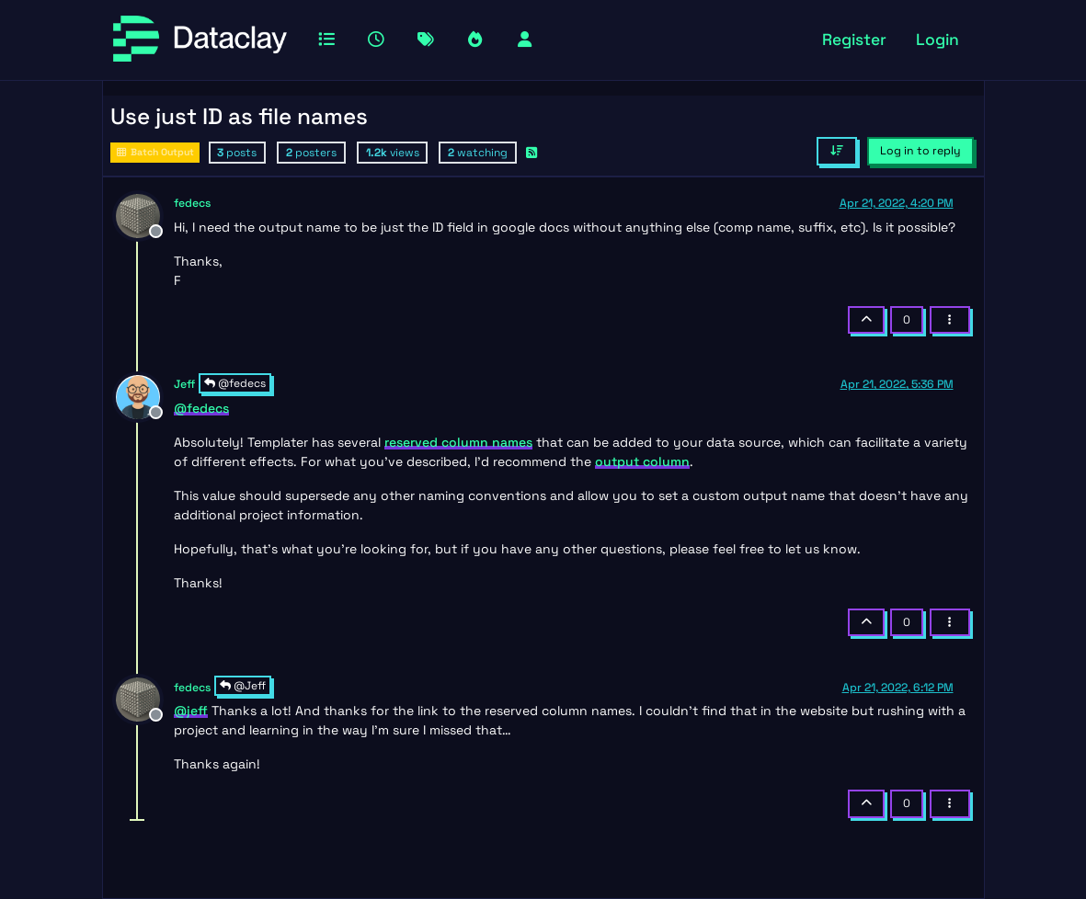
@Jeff (243, 685)
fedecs (192, 203)
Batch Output (155, 152)
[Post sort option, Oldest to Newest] (836, 151)
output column (642, 461)
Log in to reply (920, 150)
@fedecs (235, 383)
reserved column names (458, 442)
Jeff (184, 384)
